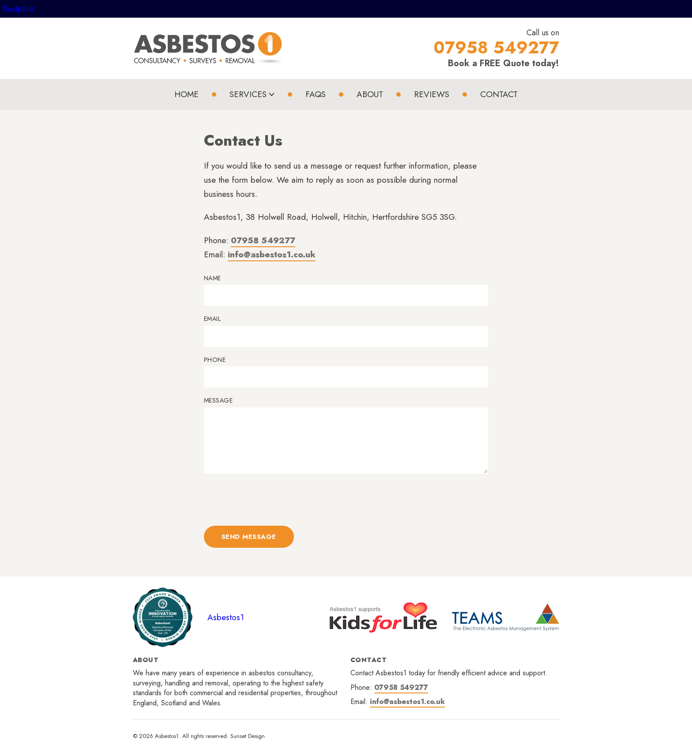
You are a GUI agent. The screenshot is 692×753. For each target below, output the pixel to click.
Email (212, 319)
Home (186, 94)
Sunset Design (247, 736)
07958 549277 (263, 240)
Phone (215, 360)
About (370, 94)
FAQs (315, 94)
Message (218, 400)
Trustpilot (17, 9)
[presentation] (271, 499)
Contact (499, 94)
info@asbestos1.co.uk (272, 254)
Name (212, 278)
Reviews (431, 94)
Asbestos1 (225, 617)
